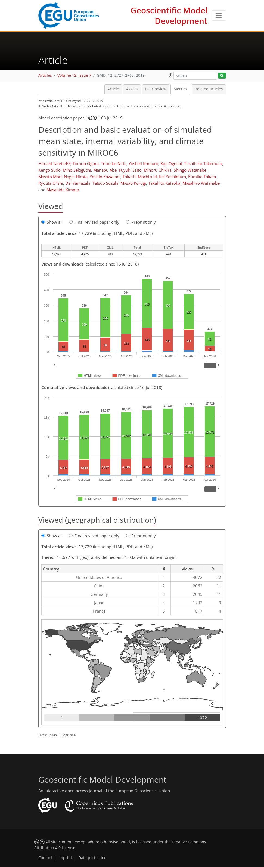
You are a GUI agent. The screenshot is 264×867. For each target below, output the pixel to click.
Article (113, 89)
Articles (45, 75)
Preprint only (141, 222)
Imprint (65, 857)
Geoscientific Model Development (169, 15)
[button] (171, 75)
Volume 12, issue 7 (74, 75)
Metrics (180, 89)
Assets (132, 89)
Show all (52, 222)
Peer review (155, 89)
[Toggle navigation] (219, 15)
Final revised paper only (94, 222)
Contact (45, 857)
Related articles (209, 89)
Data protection (92, 857)
